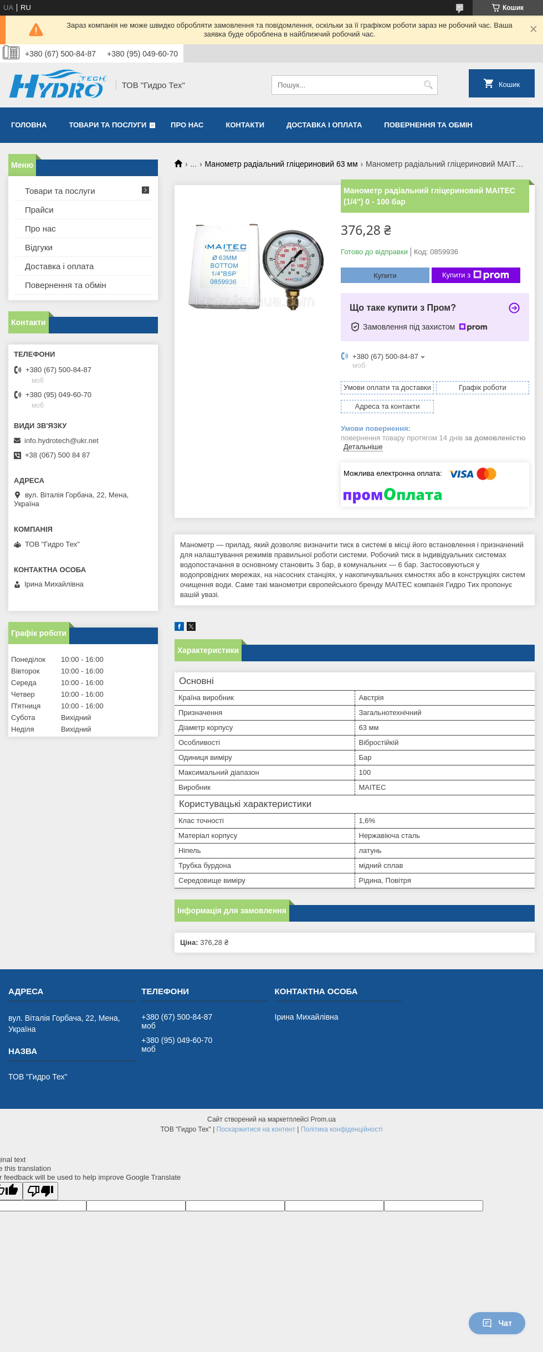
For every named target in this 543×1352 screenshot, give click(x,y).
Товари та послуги (107, 125)
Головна (29, 125)
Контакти (245, 125)
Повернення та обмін (428, 125)
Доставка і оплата (324, 125)
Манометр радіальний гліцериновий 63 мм (281, 164)
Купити (385, 275)
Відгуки (39, 247)
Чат (497, 1323)
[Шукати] (428, 85)
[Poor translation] (40, 1191)
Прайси (39, 209)
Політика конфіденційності (342, 1129)
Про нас (187, 125)
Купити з (475, 275)
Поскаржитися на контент (256, 1129)
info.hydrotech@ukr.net (61, 440)
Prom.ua (323, 1119)
